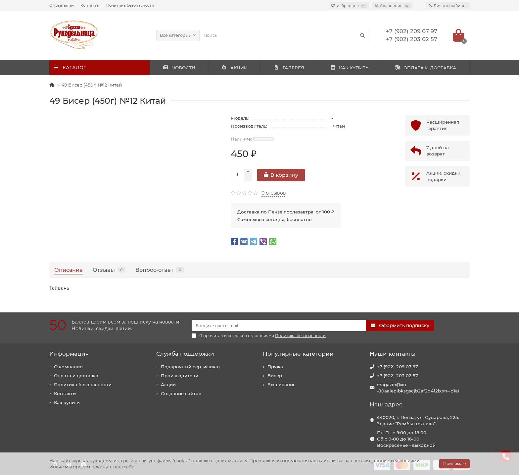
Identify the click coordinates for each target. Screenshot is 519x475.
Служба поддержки (185, 353)
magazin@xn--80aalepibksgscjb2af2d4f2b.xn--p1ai (418, 387)
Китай (338, 126)
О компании (61, 5)
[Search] (284, 35)
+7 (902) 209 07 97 (397, 366)
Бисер (274, 375)
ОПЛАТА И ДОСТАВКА (425, 67)
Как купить (67, 402)
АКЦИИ (234, 67)
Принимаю (454, 463)
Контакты (90, 5)
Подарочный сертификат (190, 366)
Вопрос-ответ (159, 270)
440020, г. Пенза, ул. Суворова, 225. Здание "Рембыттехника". (418, 420)
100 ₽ (328, 211)
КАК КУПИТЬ (349, 67)
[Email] (279, 325)
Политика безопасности (130, 5)
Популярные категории (298, 353)
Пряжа (275, 366)
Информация (69, 353)
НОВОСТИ (179, 67)
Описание (68, 270)
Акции (168, 384)
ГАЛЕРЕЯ (289, 67)
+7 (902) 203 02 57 (397, 375)
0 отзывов (273, 193)
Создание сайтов (181, 393)
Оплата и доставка (76, 375)
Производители (179, 375)
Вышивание (281, 384)
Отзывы (109, 270)
